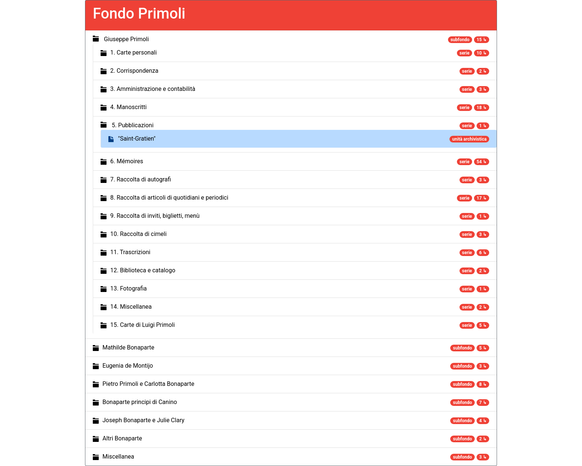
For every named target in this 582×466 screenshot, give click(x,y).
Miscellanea (118, 456)
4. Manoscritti (128, 107)
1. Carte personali (133, 52)
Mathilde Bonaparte (128, 347)
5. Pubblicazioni (133, 125)
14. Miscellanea (131, 306)
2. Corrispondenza (134, 70)
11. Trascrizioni (130, 252)
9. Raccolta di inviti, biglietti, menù (155, 215)
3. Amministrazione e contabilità (152, 88)
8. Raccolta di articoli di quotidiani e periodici (169, 197)
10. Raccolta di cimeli (138, 233)
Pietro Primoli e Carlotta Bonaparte (148, 383)
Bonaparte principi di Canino (139, 402)
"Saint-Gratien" (137, 138)
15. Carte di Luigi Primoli (142, 324)
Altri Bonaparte (122, 438)
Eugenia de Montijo (127, 365)
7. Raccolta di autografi (140, 179)
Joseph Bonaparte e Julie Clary (143, 420)
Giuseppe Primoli (126, 39)
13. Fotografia (128, 288)
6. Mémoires (126, 161)
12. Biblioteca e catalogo (142, 270)
